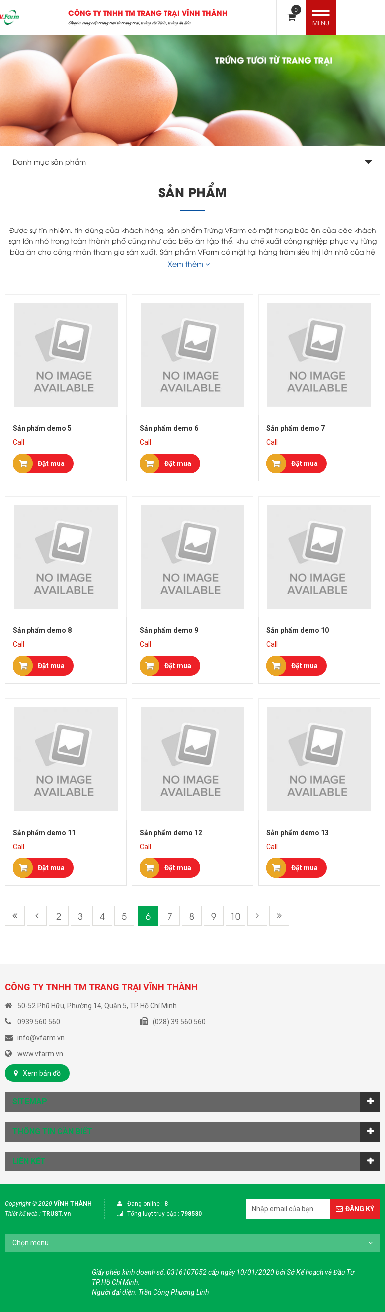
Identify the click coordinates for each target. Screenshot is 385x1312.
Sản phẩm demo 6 (169, 428)
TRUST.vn (56, 1213)
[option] (192, 90)
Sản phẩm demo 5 (42, 428)
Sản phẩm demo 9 (169, 630)
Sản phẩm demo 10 (297, 630)
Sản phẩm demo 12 (171, 833)
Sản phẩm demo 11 (44, 833)
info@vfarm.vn (41, 1038)
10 (235, 915)
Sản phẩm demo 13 (297, 833)
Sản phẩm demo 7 (295, 428)
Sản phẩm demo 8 (42, 630)
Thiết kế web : (23, 1213)
